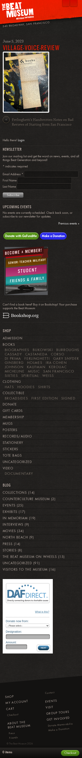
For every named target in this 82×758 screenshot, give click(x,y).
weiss (48, 375)
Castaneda (36, 354)
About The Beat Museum (19, 724)
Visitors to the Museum (25, 570)
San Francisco (58, 371)
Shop (9, 696)
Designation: (14, 631)
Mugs (8, 424)
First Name (10, 180)
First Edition (44, 398)
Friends (13, 738)
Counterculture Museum (26, 499)
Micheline (15, 371)
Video (8, 468)
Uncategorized (17, 462)
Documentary (19, 473)
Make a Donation (53, 236)
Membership (13, 417)
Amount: (11, 642)
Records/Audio (17, 436)
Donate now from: (17, 621)
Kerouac (58, 367)
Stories (9, 550)
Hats (9, 387)
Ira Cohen (56, 362)
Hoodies (26, 387)
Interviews (13, 525)
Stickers (10, 449)
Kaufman (36, 367)
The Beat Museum (18, 743)
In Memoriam (15, 518)
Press (7, 544)
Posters (10, 430)
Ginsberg (14, 362)
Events (9, 505)
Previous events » (68, 223)
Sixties (11, 375)
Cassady (13, 354)
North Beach (15, 537)
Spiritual (30, 375)
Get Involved (58, 719)
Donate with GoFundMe (21, 236)
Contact (50, 693)
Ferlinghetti (37, 358)
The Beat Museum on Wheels (30, 557)
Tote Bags (12, 456)
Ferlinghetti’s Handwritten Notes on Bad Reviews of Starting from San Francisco (38, 122)
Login (21, 140)
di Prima (13, 358)
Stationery (13, 443)
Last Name (10, 186)
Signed (68, 398)
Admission (13, 338)
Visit (49, 707)
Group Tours (58, 713)
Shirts (44, 387)
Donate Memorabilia (60, 724)
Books (9, 345)
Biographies (17, 350)
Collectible (13, 393)
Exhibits (10, 512)
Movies (9, 531)
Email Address (13, 174)
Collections (15, 493)
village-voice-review (31, 47)
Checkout (13, 715)
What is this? (42, 611)
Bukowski (43, 350)
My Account (16, 702)
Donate (10, 404)
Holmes (34, 362)
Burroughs (67, 350)
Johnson (14, 367)
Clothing (12, 382)
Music (34, 371)
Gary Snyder (66, 358)
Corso (57, 354)
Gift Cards (13, 411)
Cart (10, 708)
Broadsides (16, 398)
